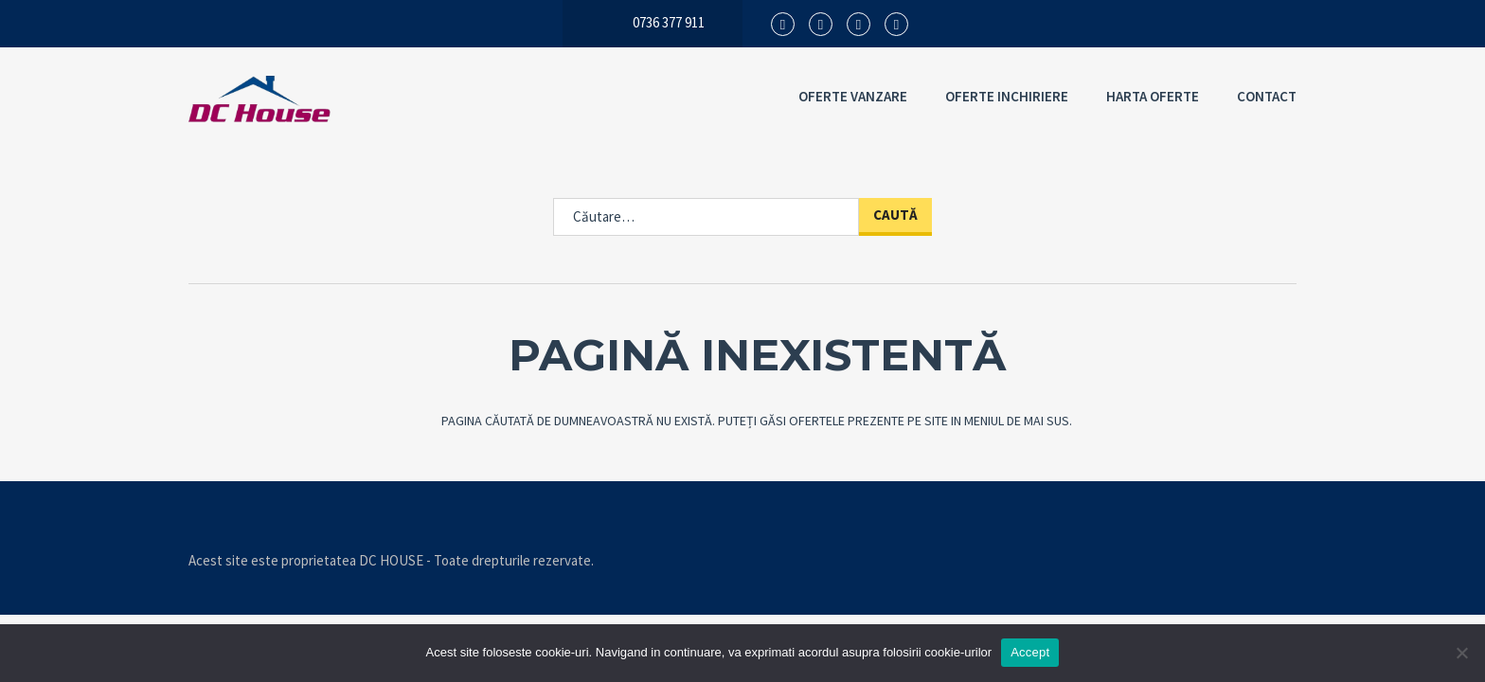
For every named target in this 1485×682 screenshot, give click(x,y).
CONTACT (1267, 96)
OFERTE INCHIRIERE (1006, 96)
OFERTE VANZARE (852, 96)
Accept (1030, 652)
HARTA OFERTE (1152, 96)
